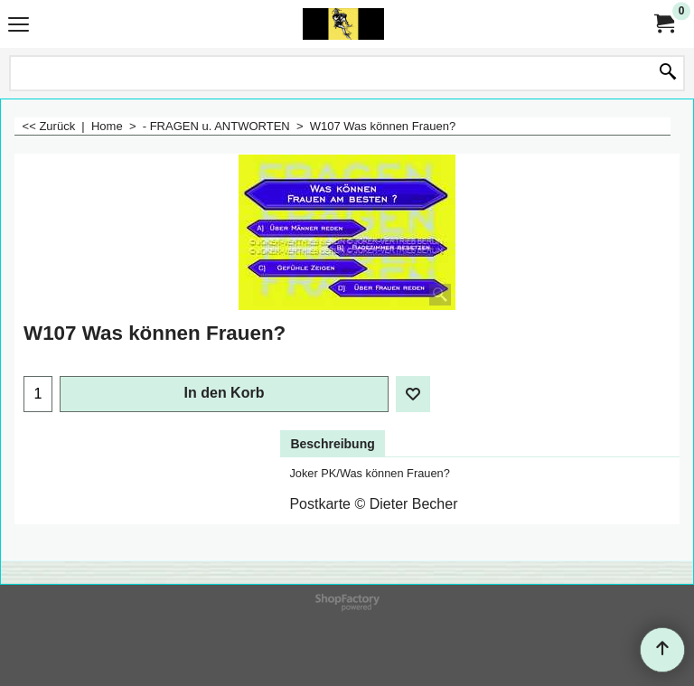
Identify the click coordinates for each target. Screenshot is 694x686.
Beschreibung (332, 444)
